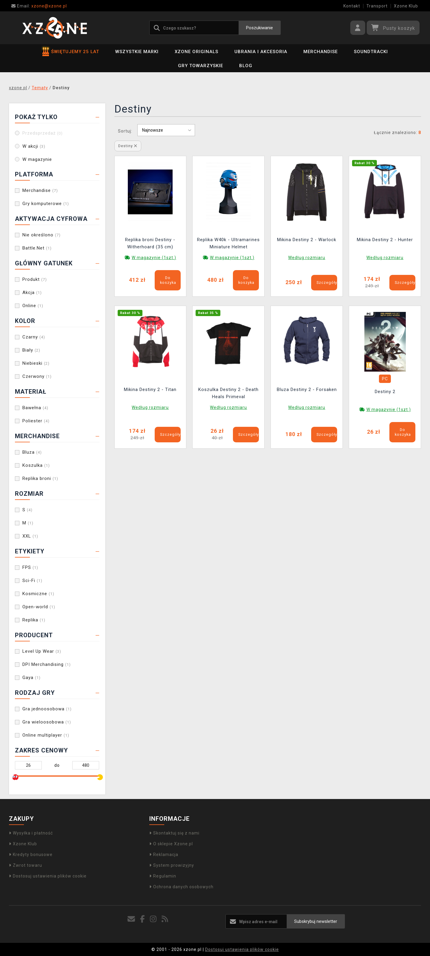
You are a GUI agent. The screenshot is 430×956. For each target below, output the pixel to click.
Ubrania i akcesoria (260, 51)
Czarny (33, 337)
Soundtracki (371, 51)
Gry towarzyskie (200, 65)
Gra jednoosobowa (47, 709)
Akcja (32, 292)
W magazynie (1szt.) (154, 257)
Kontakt (351, 6)
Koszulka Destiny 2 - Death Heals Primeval (228, 393)
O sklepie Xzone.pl (171, 843)
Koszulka (36, 465)
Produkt (34, 279)
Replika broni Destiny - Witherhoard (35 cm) (150, 243)
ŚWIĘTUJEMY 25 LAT (70, 51)
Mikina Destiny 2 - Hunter (385, 239)
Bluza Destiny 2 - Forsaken (307, 389)
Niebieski (36, 363)
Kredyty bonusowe (31, 854)
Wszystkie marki (137, 51)
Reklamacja (163, 854)
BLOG (245, 65)
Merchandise (320, 51)
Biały (31, 350)
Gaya (31, 677)
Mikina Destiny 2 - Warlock (306, 239)
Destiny (127, 146)
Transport (377, 6)
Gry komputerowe (45, 203)
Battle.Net (37, 248)
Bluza (32, 452)
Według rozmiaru (306, 257)
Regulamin (162, 876)
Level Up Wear (41, 651)
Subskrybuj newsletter (315, 921)
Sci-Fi (32, 580)
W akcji (33, 146)
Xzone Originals (196, 51)
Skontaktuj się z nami (174, 833)
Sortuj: (125, 131)
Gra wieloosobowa (46, 722)
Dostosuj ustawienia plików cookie (48, 876)
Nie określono (41, 235)
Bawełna (35, 407)
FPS (30, 567)
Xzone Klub (406, 6)
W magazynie (37, 159)
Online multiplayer (45, 735)
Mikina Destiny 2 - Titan (150, 389)
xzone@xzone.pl (39, 6)
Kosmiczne (38, 593)
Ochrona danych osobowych (181, 886)
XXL (30, 536)
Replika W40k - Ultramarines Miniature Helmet (228, 243)
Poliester (36, 421)
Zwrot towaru (25, 865)
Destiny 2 (385, 391)
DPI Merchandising (46, 664)
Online (32, 305)
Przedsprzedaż (42, 133)
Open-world (38, 606)
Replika (33, 620)
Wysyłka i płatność (31, 833)
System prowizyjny (171, 865)
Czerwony (37, 376)
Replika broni (40, 478)
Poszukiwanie (259, 27)
